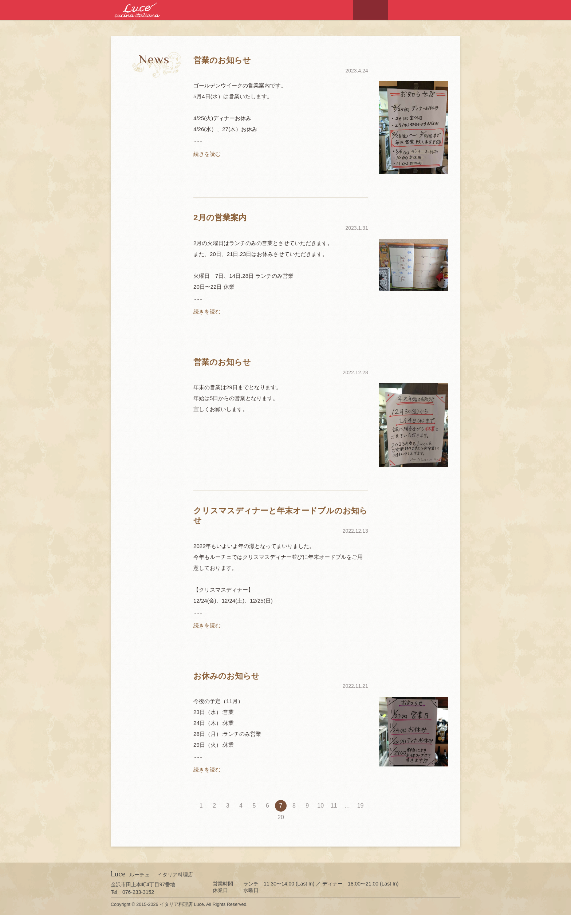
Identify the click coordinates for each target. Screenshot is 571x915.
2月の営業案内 (219, 217)
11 (334, 805)
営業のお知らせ (222, 60)
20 (280, 817)
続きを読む (207, 154)
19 (360, 805)
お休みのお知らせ (226, 676)
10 (320, 805)
